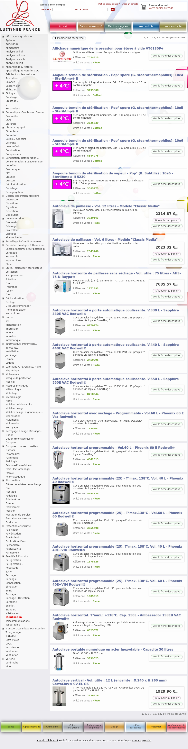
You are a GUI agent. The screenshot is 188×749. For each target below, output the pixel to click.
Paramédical (13, 454)
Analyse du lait (14, 63)
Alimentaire (12, 48)
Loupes (10, 362)
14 (163, 37)
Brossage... (12, 101)
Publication (12, 529)
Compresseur (13, 154)
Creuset (10, 177)
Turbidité (11, 636)
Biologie (10, 93)
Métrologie (12, 393)
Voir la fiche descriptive (166, 55)
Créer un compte (130, 4)
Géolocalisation (15, 298)
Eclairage (11, 226)
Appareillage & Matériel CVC (22, 70)
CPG (8, 173)
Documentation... (16, 218)
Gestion (146, 740)
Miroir (9, 400)
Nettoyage (12, 427)
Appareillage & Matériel (19, 67)
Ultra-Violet (12, 640)
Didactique (12, 203)
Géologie (11, 302)
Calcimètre (12, 116)
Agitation (11, 40)
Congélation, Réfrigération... (22, 158)
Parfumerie (12, 457)
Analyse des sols (15, 59)
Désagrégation (14, 192)
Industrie (11, 336)
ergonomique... (15, 260)
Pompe (10, 503)
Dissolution (12, 215)
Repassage (12, 567)
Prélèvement (13, 507)
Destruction (12, 199)
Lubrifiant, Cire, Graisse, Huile (23, 366)
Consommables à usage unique (24, 161)
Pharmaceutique (15, 476)
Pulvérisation (13, 533)
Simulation (12, 586)
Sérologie (11, 579)
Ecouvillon (12, 230)
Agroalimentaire (31, 727)
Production (12, 522)
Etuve (9, 264)
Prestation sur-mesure (19, 518)
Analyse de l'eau (15, 55)
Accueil (63, 26)
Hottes (9, 317)
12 (153, 37)
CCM (8, 120)
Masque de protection (18, 378)
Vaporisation (13, 647)
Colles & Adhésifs (16, 139)
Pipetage (11, 491)
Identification (13, 325)
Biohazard (11, 89)
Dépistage (12, 188)
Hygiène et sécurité (135, 726)
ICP (7, 321)
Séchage (11, 575)
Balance (10, 82)
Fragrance (11, 287)
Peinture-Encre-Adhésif (19, 465)
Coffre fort (12, 135)
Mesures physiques (17, 385)
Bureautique (13, 108)
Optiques (11, 442)
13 (158, 37)
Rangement (12, 552)
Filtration (11, 279)
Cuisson (10, 180)
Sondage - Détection (18, 598)
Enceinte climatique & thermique (25, 245)
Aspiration (12, 78)
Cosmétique (13, 169)
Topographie (13, 624)
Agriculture (12, 44)
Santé (11, 727)
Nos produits (145, 26)
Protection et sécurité (18, 526)
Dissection (12, 211)
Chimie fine (52, 727)
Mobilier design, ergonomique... (24, 412)
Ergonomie (12, 256)
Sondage (11, 594)
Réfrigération (13, 560)
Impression (12, 328)
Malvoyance (13, 374)
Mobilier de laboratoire (19, 404)
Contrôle (11, 165)
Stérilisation (14, 617)
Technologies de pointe (94, 726)
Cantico (136, 740)
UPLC (9, 643)
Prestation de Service (18, 514)
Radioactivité (13, 548)
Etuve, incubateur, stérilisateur (24, 268)
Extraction (12, 271)
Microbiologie (13, 397)
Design (114, 727)
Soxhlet (10, 605)
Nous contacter (173, 26)
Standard (11, 609)
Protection (156, 727)
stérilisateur (13, 613)
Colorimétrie (13, 146)
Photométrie (13, 480)
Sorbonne (11, 602)
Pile (8, 488)
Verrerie (10, 659)
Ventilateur (12, 651)
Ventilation (12, 655)
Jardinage (11, 355)
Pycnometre (13, 545)
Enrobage (11, 252)
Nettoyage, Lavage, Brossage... (24, 431)
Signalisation (13, 583)
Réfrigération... (14, 564)
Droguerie (11, 222)
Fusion (9, 290)
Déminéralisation (16, 184)
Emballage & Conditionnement (24, 241)
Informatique (13, 340)
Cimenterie (12, 131)
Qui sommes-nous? (91, 26)
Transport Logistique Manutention (25, 628)
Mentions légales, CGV (118, 28)
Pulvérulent (12, 537)
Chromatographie (16, 127)
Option (10, 435)
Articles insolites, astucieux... (23, 74)
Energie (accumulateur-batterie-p (25, 249)
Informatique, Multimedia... (22, 344)
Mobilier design (15, 408)
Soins (9, 590)
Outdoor (10, 450)
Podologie (11, 495)
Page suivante (175, 37)
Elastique (11, 234)
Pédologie (11, 461)
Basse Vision (13, 86)
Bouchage (11, 97)
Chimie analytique (73, 726)
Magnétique (13, 370)
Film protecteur (15, 275)
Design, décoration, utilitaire (22, 196)
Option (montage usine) (20, 438)
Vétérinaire (12, 662)
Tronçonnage (13, 632)
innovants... (12, 347)
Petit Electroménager (18, 469)
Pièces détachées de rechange (24, 484)
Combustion (13, 150)
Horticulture (13, 313)
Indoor (9, 332)
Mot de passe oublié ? (109, 4)
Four (8, 283)
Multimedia (12, 419)
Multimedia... (13, 423)
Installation (12, 351)
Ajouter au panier (167, 220)
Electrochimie (14, 237)
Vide (8, 666)
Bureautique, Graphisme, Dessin (25, 112)
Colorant (11, 143)
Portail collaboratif (47, 740)
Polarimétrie (13, 499)
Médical (10, 381)
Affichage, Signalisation (19, 36)
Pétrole (10, 473)
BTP (8, 105)
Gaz (8, 294)
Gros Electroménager (18, 306)
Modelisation (13, 416)
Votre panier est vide (161, 8)
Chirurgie (11, 124)
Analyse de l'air (15, 51)
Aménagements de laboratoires (176, 726)
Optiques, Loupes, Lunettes (22, 446)
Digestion (11, 207)
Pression (10, 510)
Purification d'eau (16, 541)
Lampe (10, 359)
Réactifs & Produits (17, 556)
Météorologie (13, 389)
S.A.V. (9, 571)
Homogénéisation (16, 309)
